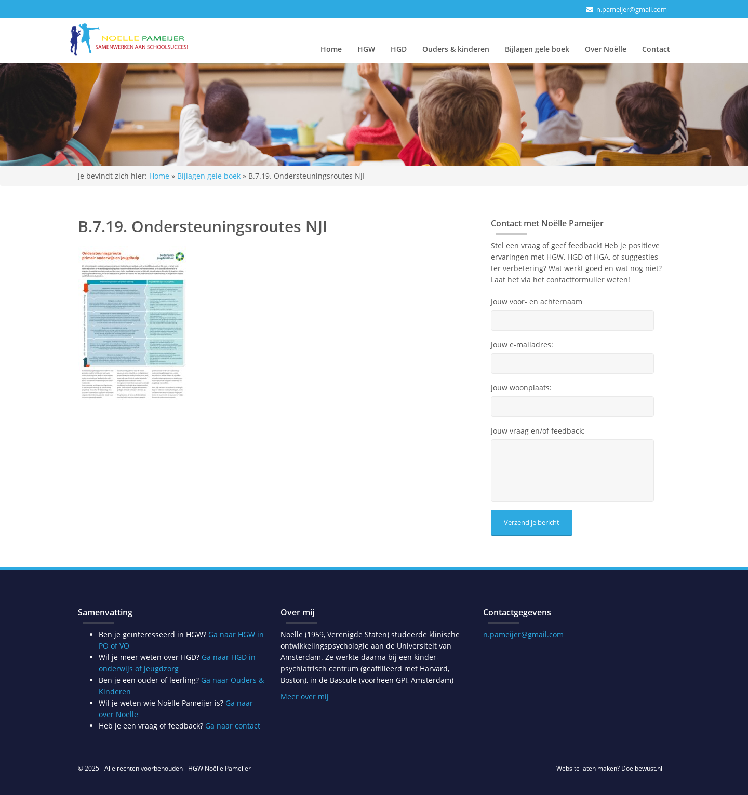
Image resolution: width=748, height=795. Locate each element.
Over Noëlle (605, 49)
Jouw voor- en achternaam (536, 301)
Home (331, 49)
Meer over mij (304, 697)
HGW (366, 49)
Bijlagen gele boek (537, 49)
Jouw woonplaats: (521, 388)
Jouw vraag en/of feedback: (538, 431)
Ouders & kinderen (455, 49)
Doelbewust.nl (641, 768)
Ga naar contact (232, 726)
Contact (656, 49)
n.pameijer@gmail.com (631, 9)
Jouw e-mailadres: (522, 344)
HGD (399, 49)
